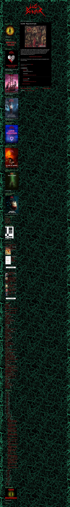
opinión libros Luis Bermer (9, 357)
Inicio (37, 88)
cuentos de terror (8, 330)
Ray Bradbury (10, 274)
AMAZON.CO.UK (8, 222)
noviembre (9, 416)
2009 (7, 484)
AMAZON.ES (7, 218)
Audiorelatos (7, 315)
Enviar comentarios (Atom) (30, 90)
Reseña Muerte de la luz (9, 378)
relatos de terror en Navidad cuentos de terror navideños (11, 367)
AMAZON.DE (7, 219)
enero (8, 481)
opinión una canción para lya (10, 361)
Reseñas (6, 379)
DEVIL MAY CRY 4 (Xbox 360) (12, 457)
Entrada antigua (46, 88)
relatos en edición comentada (10, 369)
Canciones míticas (8, 319)
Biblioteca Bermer (8, 316)
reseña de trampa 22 (8, 374)
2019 (7, 401)
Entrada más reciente (26, 88)
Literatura (6, 348)
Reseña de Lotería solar (9, 373)
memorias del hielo (8, 353)
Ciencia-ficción (7, 323)
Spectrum (7, 380)
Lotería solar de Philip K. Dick (10, 349)
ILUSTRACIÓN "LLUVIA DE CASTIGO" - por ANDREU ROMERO (12, 447)
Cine (6, 324)
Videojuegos (7, 386)
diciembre (9, 414)
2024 (7, 393)
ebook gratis (7, 335)
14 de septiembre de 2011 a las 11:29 (29, 81)
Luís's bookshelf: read (11, 272)
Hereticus (9, 293)
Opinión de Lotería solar (9, 355)
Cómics (6, 326)
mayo (8, 475)
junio (8, 473)
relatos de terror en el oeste (10, 365)
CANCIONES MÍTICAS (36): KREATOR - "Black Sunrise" (12, 456)
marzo (8, 478)
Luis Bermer (25, 78)
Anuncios (6, 305)
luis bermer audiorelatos (9, 352)
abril (8, 476)
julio (8, 472)
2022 (7, 396)
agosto (8, 470)
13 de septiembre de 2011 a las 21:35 (29, 75)
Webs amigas (7, 387)
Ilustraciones (7, 345)
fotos (6, 341)
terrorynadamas (8, 383)
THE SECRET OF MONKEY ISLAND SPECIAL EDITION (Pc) (12, 435)
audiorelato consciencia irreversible (11, 308)
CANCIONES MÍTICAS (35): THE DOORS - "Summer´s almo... (12, 462)
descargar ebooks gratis (9, 331)
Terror (6, 382)
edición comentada (8, 337)
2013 (7, 410)
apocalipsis (7, 306)
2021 (7, 398)
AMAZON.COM (7, 221)
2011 (7, 413)
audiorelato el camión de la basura (11, 310)
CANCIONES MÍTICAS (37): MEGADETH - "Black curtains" (12, 450)
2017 (7, 404)
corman (6, 327)
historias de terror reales (9, 344)
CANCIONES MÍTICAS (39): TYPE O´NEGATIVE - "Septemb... (12, 425)
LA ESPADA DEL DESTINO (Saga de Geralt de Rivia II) (12, 421)
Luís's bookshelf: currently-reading (11, 245)
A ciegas (9, 273)
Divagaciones (7, 334)
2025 (7, 392)
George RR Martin (8, 342)
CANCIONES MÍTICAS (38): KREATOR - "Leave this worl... (12, 431)
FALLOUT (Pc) (9, 423)
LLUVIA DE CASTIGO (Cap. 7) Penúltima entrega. (12, 460)
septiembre (9, 419)
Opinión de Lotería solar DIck (10, 356)
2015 (7, 407)
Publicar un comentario (26, 83)
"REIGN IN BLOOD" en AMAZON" (35, 56)
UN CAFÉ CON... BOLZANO (12, 439)
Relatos (6, 364)
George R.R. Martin (8, 283)
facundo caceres (8, 338)
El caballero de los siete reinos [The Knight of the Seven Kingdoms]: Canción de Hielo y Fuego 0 (10, 280)
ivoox (6, 346)
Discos (25, 65)
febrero (8, 479)
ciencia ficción (7, 322)
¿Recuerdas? (7, 304)
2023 (7, 395)
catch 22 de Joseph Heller (9, 320)
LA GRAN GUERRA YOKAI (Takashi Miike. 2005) (12, 428)
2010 (7, 483)
